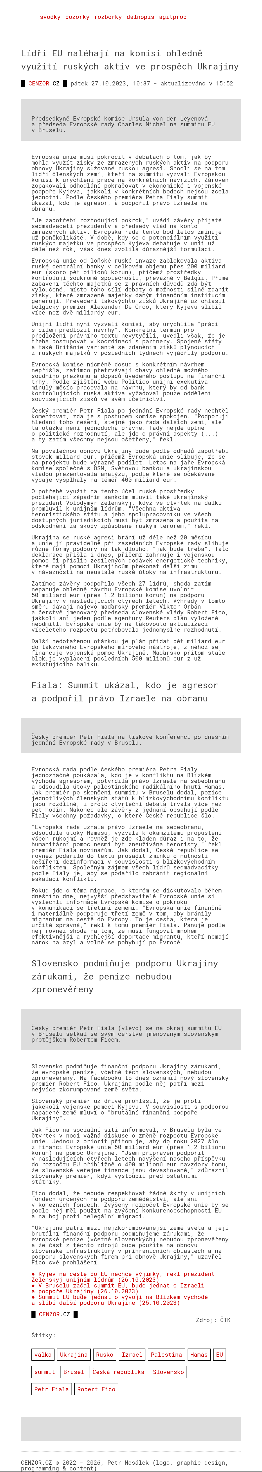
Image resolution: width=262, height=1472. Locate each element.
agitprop (173, 16)
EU (219, 1354)
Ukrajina (74, 1354)
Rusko (104, 1354)
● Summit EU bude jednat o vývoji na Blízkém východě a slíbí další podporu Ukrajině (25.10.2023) (119, 1299)
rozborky (108, 16)
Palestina (166, 1354)
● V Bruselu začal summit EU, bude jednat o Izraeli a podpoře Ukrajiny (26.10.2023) (117, 1288)
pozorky (77, 16)
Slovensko (168, 1372)
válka (43, 1354)
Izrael (132, 1354)
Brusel (73, 1372)
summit (44, 1372)
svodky (50, 16)
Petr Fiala (51, 1389)
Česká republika (118, 1372)
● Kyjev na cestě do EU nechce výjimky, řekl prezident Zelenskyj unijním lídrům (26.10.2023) (123, 1276)
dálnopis (140, 16)
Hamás (199, 1354)
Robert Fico (96, 1389)
